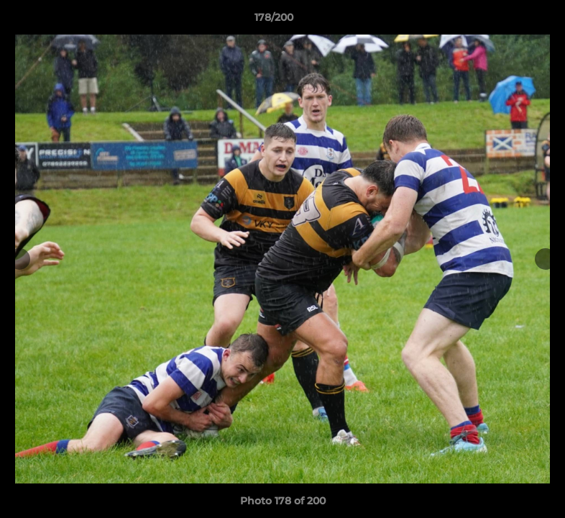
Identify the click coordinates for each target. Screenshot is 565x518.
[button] (504, 20)
